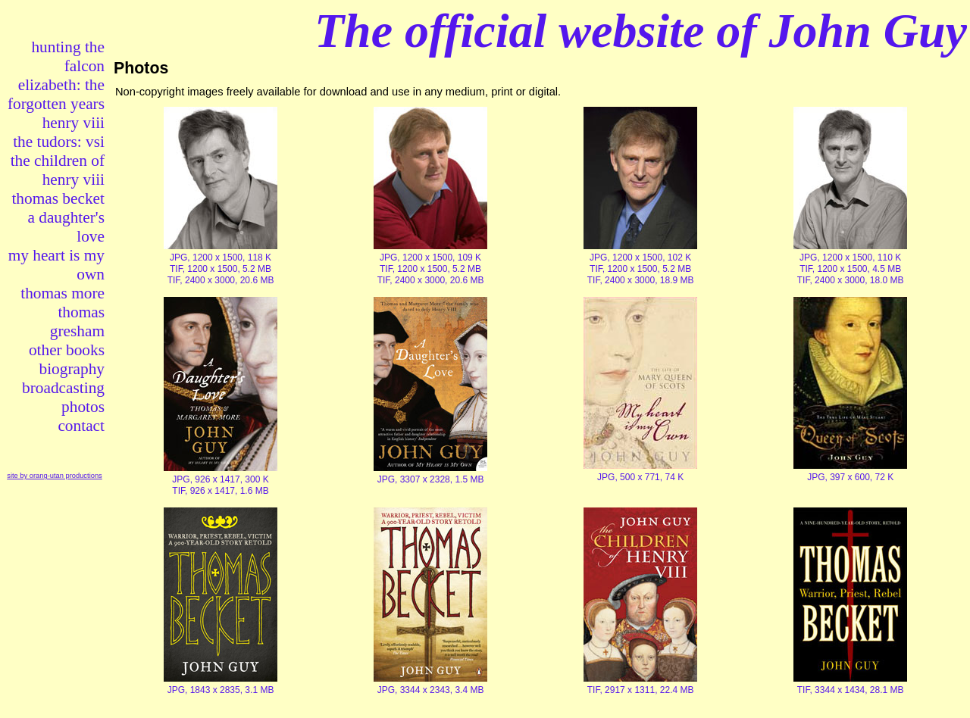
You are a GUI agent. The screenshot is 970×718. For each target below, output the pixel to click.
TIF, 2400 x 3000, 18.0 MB (850, 280)
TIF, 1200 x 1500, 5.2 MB (220, 269)
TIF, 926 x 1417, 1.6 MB (220, 490)
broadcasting (63, 388)
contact (81, 426)
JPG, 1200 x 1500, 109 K (430, 257)
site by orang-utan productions (54, 475)
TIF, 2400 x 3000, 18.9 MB (640, 280)
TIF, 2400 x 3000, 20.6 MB (220, 280)
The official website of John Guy (640, 31)
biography (72, 369)
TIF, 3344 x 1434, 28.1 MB (850, 690)
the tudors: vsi (59, 142)
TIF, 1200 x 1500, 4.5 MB (850, 269)
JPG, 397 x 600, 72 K (850, 477)
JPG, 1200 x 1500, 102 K (640, 257)
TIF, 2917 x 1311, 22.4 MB (640, 690)
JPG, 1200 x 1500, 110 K (850, 257)
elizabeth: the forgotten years (56, 94)
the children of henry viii (58, 170)
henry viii (73, 123)
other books (67, 350)
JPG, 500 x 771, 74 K (640, 477)
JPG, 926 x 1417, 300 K (220, 479)
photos (83, 407)
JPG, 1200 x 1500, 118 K (220, 257)
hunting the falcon (68, 56)
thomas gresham (77, 321)
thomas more (62, 293)
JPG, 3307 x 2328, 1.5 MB (430, 479)
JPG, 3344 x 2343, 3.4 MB (430, 690)
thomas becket (58, 198)
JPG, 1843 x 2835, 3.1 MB (220, 690)
